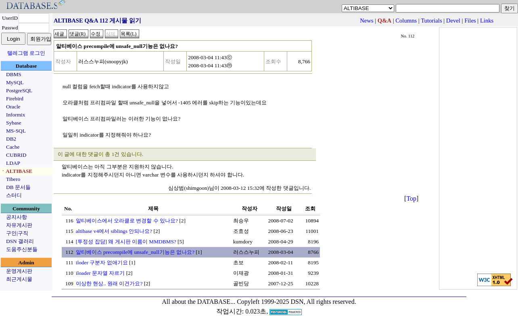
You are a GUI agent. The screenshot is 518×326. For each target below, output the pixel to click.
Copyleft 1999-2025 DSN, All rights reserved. (296, 301)
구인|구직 (17, 233)
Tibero (13, 179)
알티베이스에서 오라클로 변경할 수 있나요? (127, 221)
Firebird (14, 99)
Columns (406, 20)
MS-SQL (16, 131)
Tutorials (431, 20)
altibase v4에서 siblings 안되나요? (114, 231)
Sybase (13, 123)
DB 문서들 (18, 187)
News (366, 20)
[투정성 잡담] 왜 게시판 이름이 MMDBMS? (126, 242)
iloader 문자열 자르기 (100, 273)
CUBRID (16, 155)
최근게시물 (19, 279)
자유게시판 (19, 225)
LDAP (13, 163)
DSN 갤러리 (20, 241)
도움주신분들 (22, 249)
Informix (15, 115)
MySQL (15, 82)
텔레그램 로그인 (26, 53)
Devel (453, 20)
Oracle (13, 107)
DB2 (11, 139)
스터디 (14, 195)
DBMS (13, 74)
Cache (12, 147)
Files (470, 20)
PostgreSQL (19, 90)
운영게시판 (19, 271)
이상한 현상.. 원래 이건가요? (109, 283)
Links (486, 20)
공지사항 (16, 217)
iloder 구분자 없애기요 (102, 263)
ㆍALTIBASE (16, 171)
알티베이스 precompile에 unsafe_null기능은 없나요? (135, 252)
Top (411, 198)
